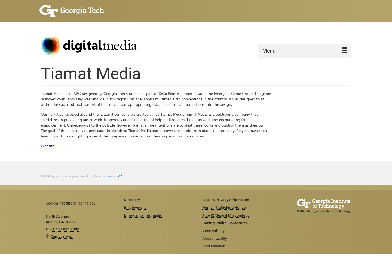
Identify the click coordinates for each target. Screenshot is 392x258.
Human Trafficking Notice (224, 207)
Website (47, 146)
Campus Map (62, 236)
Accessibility (213, 231)
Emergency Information (144, 215)
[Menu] (304, 51)
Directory (132, 199)
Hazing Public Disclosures (225, 223)
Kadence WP (114, 176)
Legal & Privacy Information (225, 199)
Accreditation (213, 246)
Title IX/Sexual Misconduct (225, 215)
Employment (135, 207)
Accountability (214, 238)
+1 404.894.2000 (64, 229)
